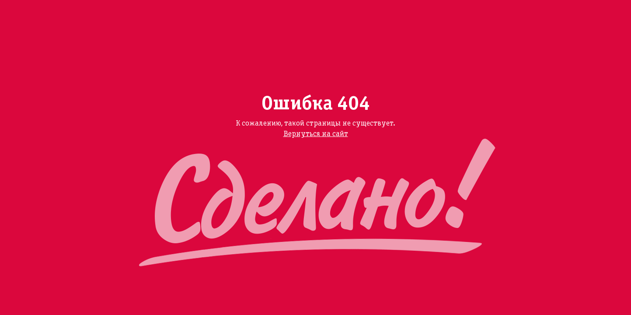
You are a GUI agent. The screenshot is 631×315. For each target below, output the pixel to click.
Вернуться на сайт (315, 134)
